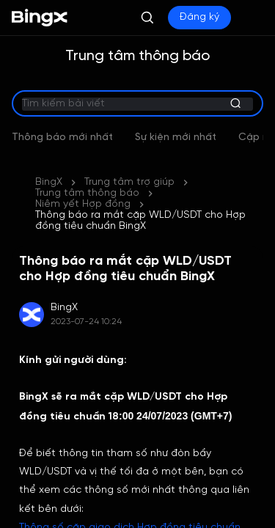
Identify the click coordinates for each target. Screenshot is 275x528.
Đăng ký (199, 17)
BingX (48, 160)
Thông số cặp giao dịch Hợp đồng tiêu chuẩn (130, 483)
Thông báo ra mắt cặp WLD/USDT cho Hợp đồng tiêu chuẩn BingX (140, 177)
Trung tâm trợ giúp (129, 160)
